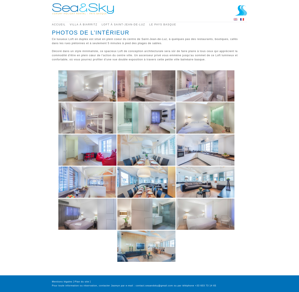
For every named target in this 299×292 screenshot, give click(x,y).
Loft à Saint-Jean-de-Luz (123, 24)
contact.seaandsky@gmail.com (154, 285)
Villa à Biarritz (83, 24)
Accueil (59, 24)
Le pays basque (162, 24)
